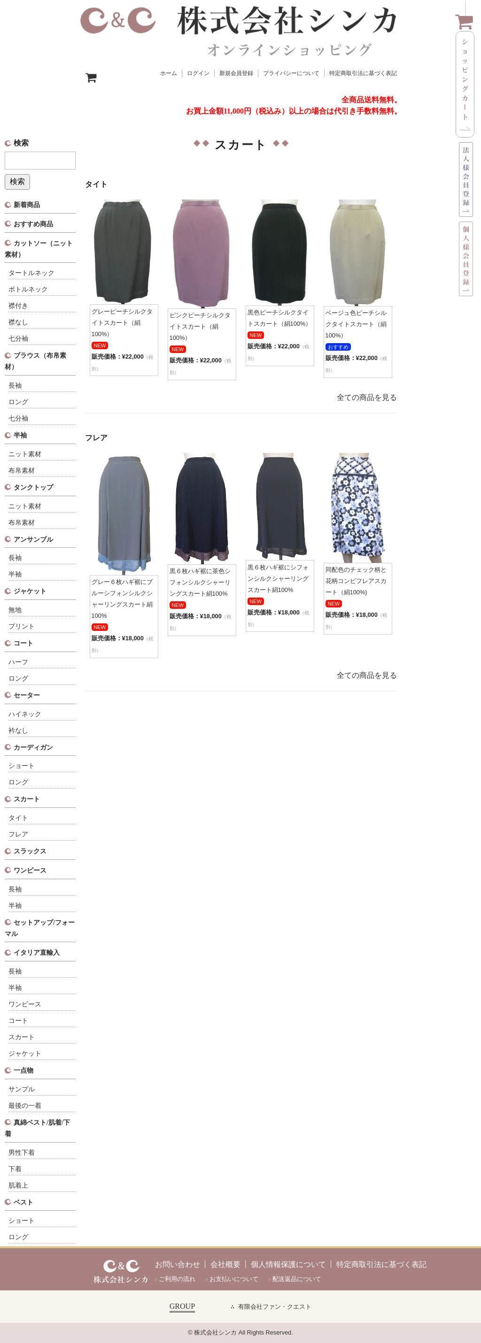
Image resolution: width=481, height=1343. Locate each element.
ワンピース (30, 870)
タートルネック (31, 272)
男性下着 (21, 1152)
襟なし (18, 322)
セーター (27, 695)
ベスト (23, 1202)
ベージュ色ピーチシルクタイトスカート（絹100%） (356, 324)
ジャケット (30, 591)
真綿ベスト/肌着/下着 (37, 1128)
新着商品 (27, 204)
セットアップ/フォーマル (40, 928)
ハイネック (24, 714)
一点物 (23, 1070)
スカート (27, 799)
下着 (15, 1169)
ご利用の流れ (177, 1279)
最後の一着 (24, 1105)
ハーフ (18, 662)
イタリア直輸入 (37, 952)
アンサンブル (33, 539)
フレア (18, 834)
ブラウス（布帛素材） (35, 361)
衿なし (18, 730)
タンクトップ (33, 487)
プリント (21, 626)
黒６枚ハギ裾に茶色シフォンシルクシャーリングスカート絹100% (200, 582)
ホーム (168, 73)
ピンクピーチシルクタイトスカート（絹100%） (200, 326)
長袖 (15, 385)
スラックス (30, 851)
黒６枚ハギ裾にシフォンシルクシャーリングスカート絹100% (278, 578)
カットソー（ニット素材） (39, 248)
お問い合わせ (177, 1264)
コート (23, 643)
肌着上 (18, 1185)
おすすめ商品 (33, 224)
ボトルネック (28, 289)
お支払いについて (233, 1279)
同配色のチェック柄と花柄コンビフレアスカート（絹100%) (356, 581)
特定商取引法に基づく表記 (363, 73)
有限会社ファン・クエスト (274, 1307)
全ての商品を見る (367, 397)
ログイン (198, 73)
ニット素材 (24, 454)
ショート (21, 765)
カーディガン (33, 747)
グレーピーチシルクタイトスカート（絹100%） (122, 323)
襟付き (18, 305)
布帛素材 (21, 470)
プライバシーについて (291, 73)
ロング (18, 402)
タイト (18, 817)
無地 (15, 610)
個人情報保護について (288, 1264)
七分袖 (18, 338)
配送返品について (296, 1279)
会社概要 (225, 1264)
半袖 (20, 435)
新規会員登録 (236, 73)
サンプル (21, 1089)
